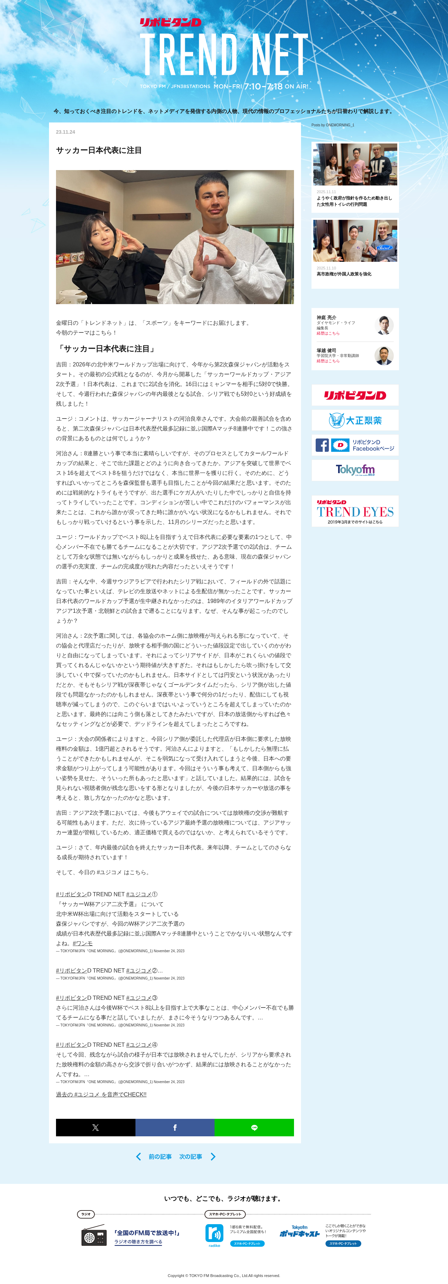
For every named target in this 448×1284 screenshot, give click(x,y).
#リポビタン (71, 894)
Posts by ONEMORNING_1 (333, 125)
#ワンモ (83, 943)
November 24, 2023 (169, 951)
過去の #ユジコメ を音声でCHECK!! (101, 1094)
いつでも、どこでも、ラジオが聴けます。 (224, 1198)
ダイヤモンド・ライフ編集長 (355, 325)
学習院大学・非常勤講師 (355, 356)
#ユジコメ (139, 894)
